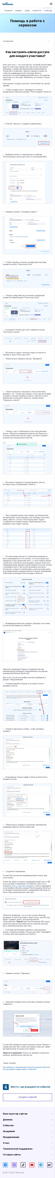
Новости (37, 11)
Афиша (18, 11)
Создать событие (27, 1097)
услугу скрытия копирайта (23, 886)
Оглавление (26, 41)
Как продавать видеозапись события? (20, 1069)
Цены (27, 11)
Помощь (48, 11)
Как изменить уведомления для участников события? (26, 1067)
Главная (8, 11)
